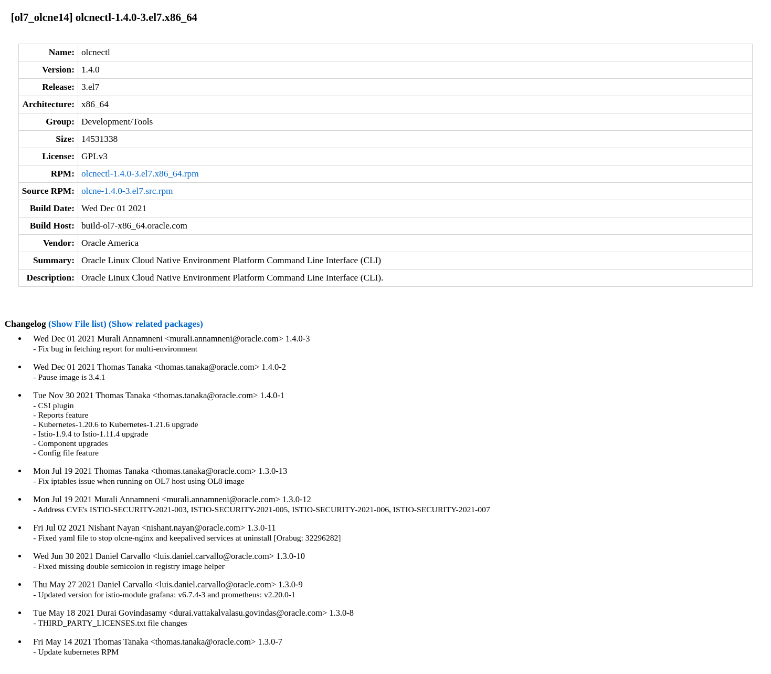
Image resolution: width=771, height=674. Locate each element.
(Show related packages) (156, 324)
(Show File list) (77, 324)
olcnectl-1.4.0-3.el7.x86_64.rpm (140, 174)
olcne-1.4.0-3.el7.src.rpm (127, 191)
